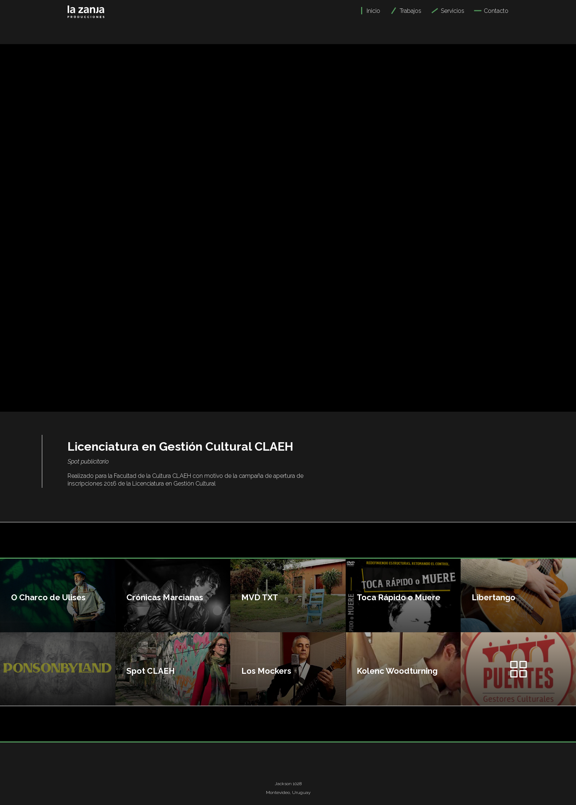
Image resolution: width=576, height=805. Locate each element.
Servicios (452, 10)
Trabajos (410, 10)
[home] (86, 9)
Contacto (496, 10)
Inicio (373, 10)
